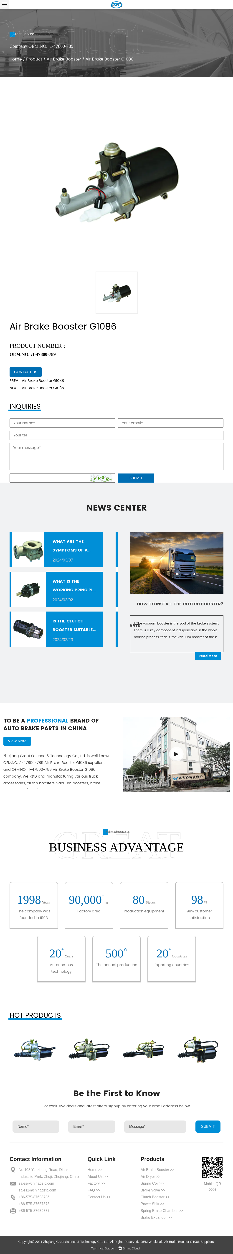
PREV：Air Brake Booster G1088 (37, 381)
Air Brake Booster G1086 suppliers (53, 763)
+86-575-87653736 (34, 1197)
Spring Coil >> (152, 1183)
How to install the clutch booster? (180, 604)
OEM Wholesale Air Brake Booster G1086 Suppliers (177, 1242)
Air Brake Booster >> (158, 1170)
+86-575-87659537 (34, 1211)
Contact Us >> (99, 1197)
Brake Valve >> (153, 1190)
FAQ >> (94, 1190)
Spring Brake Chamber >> (162, 1211)
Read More (208, 656)
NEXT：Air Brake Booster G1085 (37, 388)
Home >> (95, 1170)
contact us (25, 372)
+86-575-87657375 (34, 1204)
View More (17, 741)
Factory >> (96, 1183)
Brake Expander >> (156, 1217)
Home (16, 59)
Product (34, 59)
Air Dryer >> (150, 1176)
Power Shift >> (153, 1204)
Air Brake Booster (64, 59)
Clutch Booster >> (155, 1197)
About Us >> (98, 1176)
